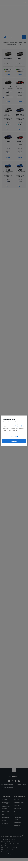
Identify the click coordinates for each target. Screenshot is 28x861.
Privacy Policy (19, 426)
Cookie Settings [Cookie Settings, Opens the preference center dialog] (14, 436)
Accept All (14, 441)
